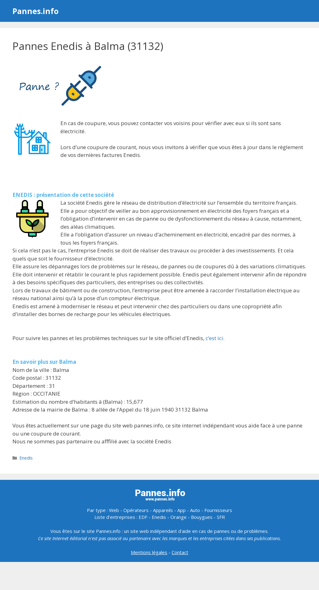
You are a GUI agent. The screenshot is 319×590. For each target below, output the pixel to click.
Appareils (163, 510)
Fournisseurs (218, 510)
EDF (143, 517)
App (181, 510)
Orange (178, 517)
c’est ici (214, 338)
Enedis (26, 458)
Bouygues (201, 517)
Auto (195, 510)
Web (114, 510)
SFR (221, 517)
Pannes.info (35, 11)
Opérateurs (136, 510)
